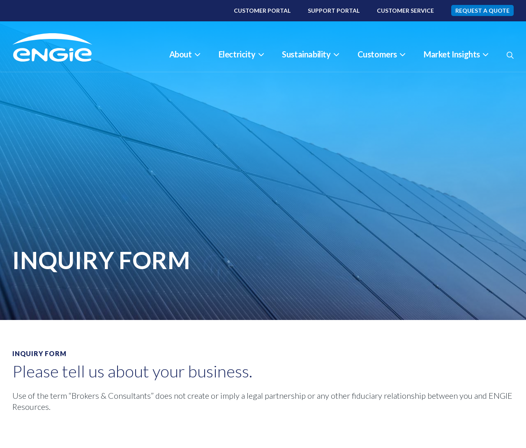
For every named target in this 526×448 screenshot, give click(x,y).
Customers (381, 54)
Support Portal (334, 10)
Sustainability (310, 54)
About (184, 54)
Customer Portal (262, 10)
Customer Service (405, 10)
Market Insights (456, 54)
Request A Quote (482, 10)
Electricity (241, 54)
